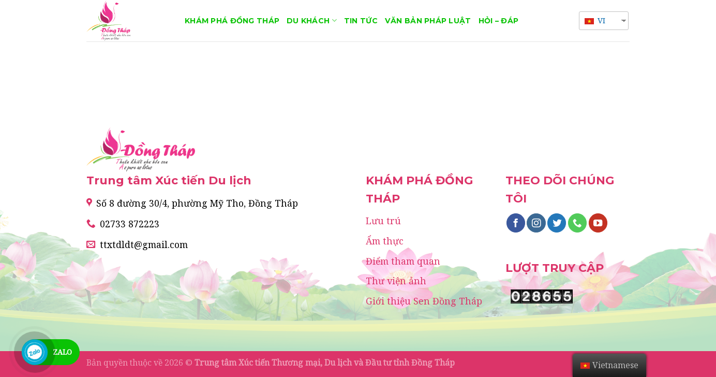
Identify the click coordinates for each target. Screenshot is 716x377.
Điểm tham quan (403, 261)
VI (595, 20)
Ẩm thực (385, 241)
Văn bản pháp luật (428, 20)
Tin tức (361, 20)
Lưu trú (383, 220)
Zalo (62, 352)
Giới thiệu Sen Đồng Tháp (424, 301)
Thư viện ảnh (396, 280)
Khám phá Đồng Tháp (232, 20)
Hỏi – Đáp (499, 20)
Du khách (312, 20)
